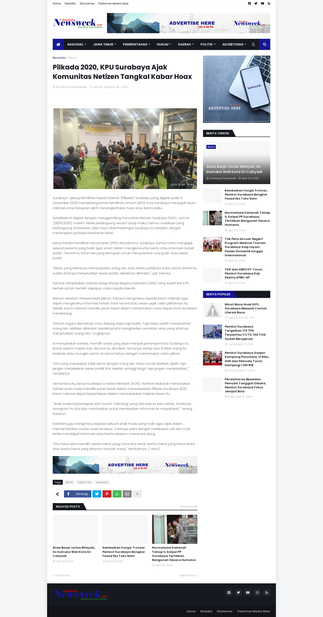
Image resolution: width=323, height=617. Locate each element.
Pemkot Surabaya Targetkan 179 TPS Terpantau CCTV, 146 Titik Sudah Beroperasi (245, 333)
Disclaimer (87, 3)
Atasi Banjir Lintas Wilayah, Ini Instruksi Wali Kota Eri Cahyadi (74, 552)
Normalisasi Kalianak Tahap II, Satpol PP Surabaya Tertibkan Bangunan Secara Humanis (174, 554)
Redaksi (70, 3)
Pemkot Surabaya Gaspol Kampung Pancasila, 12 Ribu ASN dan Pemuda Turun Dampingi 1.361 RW (247, 359)
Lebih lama (187, 575)
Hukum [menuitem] (162, 44)
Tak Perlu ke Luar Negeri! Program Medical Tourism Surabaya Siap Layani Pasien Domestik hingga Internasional (245, 247)
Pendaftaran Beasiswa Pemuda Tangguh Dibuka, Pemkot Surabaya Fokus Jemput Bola (245, 385)
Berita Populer (218, 294)
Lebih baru (62, 575)
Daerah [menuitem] (184, 44)
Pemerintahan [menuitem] (135, 44)
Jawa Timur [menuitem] (103, 44)
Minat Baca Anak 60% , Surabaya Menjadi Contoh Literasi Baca (246, 308)
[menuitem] (58, 44)
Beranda (59, 58)
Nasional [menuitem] (75, 44)
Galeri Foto (84, 482)
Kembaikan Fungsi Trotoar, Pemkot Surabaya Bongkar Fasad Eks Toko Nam (124, 552)
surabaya (102, 482)
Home (57, 3)
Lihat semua (188, 506)
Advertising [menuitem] (233, 44)
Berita (72, 58)
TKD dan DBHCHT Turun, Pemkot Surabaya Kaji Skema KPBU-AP (244, 273)
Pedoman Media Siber (113, 3)
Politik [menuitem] (207, 44)
